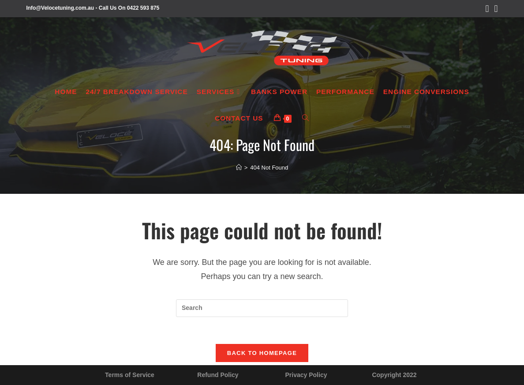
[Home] (239, 167)
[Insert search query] (262, 308)
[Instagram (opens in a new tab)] (495, 9)
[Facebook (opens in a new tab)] (487, 9)
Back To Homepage (262, 353)
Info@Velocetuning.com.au (60, 8)
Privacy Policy (306, 374)
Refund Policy (217, 374)
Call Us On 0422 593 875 (129, 8)
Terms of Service (129, 374)
